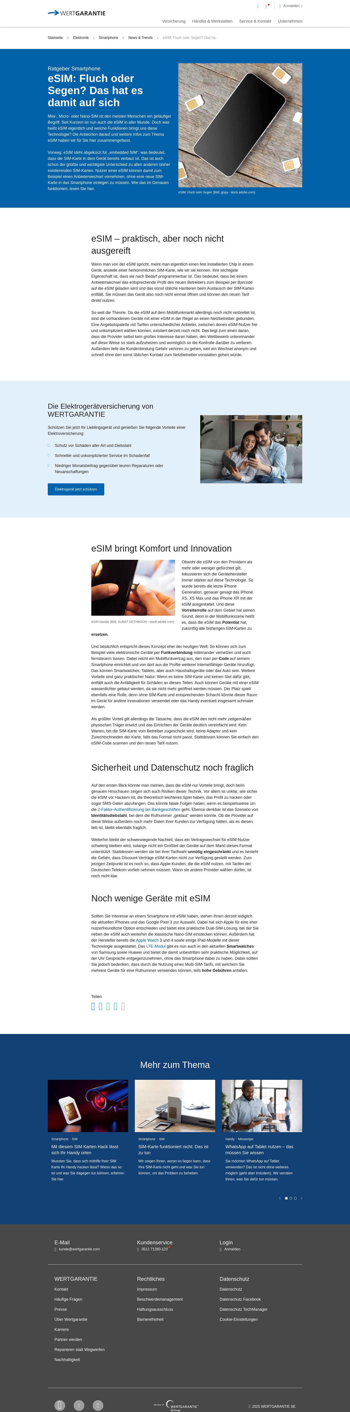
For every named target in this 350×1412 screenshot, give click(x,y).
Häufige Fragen (68, 1299)
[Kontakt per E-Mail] (258, 6)
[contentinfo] (272, 1395)
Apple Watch (147, 940)
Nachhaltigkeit (67, 1360)
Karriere (61, 1329)
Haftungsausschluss (155, 1309)
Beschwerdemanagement (160, 1299)
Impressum (147, 1289)
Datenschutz (231, 1289)
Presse (60, 1309)
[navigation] (279, 6)
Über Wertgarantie (70, 1319)
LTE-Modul (156, 946)
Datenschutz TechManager (244, 1309)
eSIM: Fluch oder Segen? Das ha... (191, 38)
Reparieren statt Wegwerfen (79, 1350)
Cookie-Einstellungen (239, 1319)
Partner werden (68, 1340)
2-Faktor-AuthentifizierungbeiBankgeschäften (139, 809)
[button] (290, 6)
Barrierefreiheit (150, 1319)
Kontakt (61, 1289)
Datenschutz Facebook (240, 1299)
